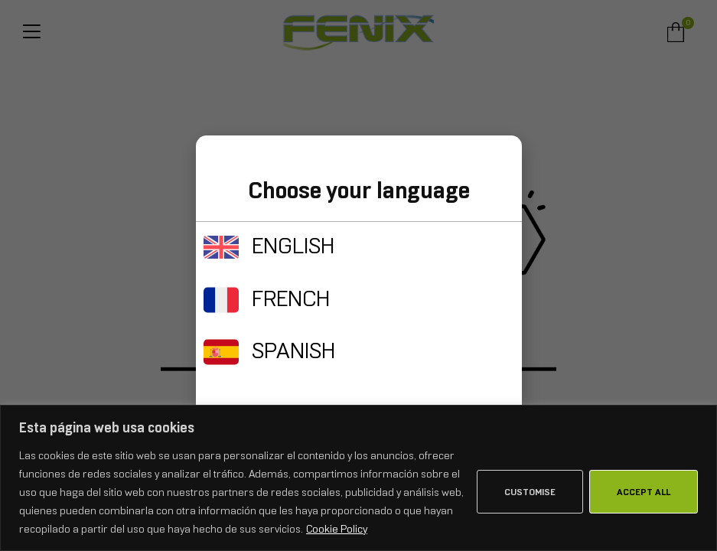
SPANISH (293, 350)
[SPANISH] (221, 352)
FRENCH (291, 298)
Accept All (643, 492)
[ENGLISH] (221, 247)
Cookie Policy (336, 529)
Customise (530, 492)
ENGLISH (293, 246)
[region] (358, 478)
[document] (358, 275)
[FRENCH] (221, 300)
